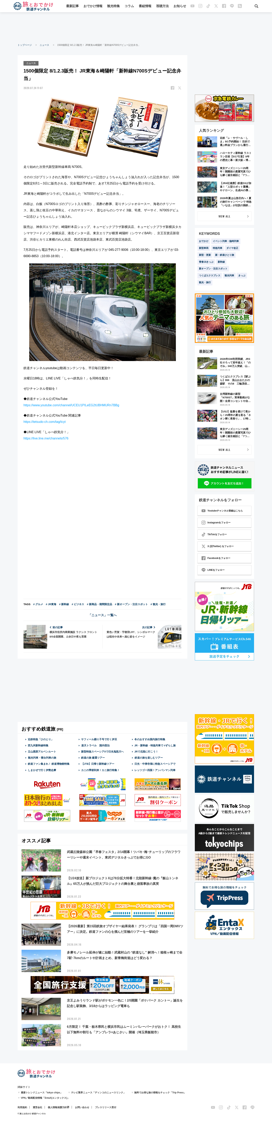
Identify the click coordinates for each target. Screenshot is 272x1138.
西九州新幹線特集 (38, 745)
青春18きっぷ (206, 262)
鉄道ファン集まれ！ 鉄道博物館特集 (49, 763)
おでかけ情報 (93, 6)
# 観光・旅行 (158, 603)
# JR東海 (51, 603)
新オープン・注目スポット (213, 268)
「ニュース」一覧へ (102, 614)
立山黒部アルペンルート (42, 751)
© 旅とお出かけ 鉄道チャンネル (32, 1114)
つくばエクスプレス (209, 275)
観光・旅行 (205, 282)
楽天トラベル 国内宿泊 (95, 745)
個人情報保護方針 (57, 1107)
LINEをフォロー (213, 570)
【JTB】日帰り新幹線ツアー (97, 763)
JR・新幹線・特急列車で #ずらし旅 (155, 745)
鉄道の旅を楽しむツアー (148, 757)
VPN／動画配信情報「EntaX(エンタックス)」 (45, 1098)
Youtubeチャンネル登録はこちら (222, 511)
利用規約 (22, 1107)
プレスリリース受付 (105, 1107)
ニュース (44, 45)
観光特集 (113, 6)
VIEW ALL (225, 216)
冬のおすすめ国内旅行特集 (149, 738)
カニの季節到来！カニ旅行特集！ (100, 769)
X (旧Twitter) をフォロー (218, 546)
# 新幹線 (64, 603)
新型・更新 (205, 255)
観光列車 (229, 275)
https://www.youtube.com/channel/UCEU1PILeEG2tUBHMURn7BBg (71, 404)
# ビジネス (78, 603)
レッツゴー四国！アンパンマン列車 (154, 769)
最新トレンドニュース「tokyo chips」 (42, 1092)
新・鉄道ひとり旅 (224, 255)
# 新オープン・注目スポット (131, 603)
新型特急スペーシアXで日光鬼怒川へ (102, 751)
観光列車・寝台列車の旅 (42, 757)
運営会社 (37, 1107)
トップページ (25, 45)
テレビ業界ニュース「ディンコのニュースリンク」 (98, 1092)
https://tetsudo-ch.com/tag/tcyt (44, 421)
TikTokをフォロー (214, 534)
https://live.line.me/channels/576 (45, 438)
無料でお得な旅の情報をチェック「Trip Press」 (160, 1092)
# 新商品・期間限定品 (99, 603)
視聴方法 (162, 6)
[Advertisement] (136, 28)
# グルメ (38, 603)
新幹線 (221, 262)
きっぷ (241, 275)
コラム (129, 6)
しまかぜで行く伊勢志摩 (42, 769)
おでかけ (203, 241)
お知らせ (180, 6)
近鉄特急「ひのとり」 (40, 738)
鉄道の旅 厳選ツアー (93, 757)
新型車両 (203, 248)
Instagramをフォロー (216, 523)
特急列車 (217, 248)
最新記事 (72, 6)
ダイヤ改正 (232, 248)
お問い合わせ (82, 1107)
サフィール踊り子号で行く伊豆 (99, 738)
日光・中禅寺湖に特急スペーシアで (154, 763)
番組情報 (145, 6)
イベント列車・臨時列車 (226, 241)
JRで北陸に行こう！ (146, 751)
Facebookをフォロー (216, 558)
